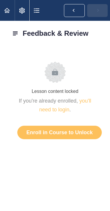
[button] (7, 10)
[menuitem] (22, 10)
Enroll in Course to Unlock (59, 132)
